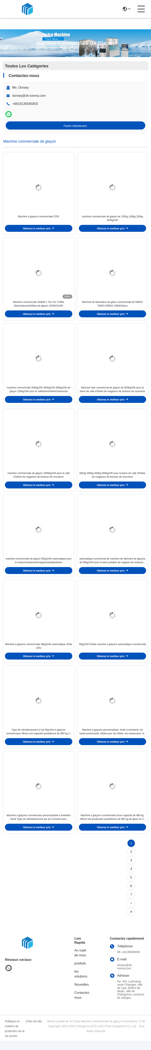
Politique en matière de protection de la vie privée (15, 1038)
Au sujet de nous (80, 962)
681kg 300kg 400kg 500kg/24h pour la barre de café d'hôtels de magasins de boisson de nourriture (112, 479)
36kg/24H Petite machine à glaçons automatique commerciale (112, 651)
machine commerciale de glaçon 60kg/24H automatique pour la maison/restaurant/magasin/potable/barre (39, 566)
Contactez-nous (82, 1004)
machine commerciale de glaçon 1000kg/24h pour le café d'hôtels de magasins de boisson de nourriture (39, 479)
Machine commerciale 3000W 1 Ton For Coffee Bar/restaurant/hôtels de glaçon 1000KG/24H (38, 306)
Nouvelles (81, 993)
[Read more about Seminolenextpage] (131, 912)
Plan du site (34, 1030)
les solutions (80, 983)
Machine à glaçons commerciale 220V (38, 217)
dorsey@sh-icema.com (29, 95)
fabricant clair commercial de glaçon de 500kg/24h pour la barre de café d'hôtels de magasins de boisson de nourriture (112, 393)
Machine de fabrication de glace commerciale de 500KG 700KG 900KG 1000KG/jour (112, 306)
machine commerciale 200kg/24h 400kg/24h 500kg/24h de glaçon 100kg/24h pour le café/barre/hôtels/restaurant (38, 393)
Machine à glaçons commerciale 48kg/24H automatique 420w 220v (38, 653)
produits (80, 972)
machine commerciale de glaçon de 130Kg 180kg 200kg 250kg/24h (112, 219)
